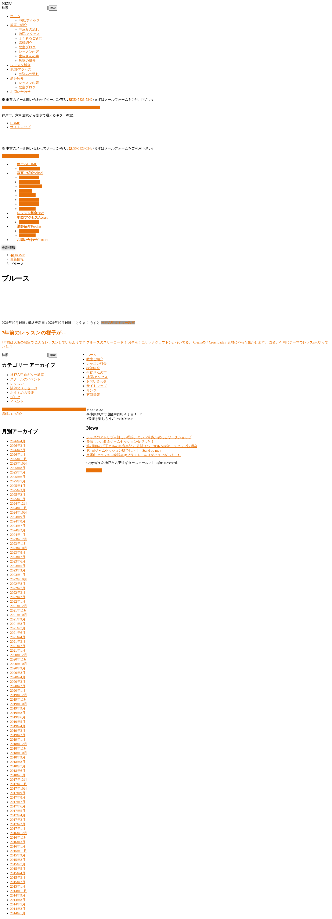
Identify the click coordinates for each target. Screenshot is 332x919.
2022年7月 (17, 588)
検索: (5, 8)
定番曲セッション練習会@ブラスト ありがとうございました (133, 455)
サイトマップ (20, 127)
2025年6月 (17, 477)
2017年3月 (17, 819)
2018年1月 (17, 775)
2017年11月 (18, 784)
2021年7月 (17, 628)
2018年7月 (17, 766)
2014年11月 (18, 891)
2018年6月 (17, 770)
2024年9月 (17, 517)
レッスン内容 (29, 51)
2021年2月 (17, 646)
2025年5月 (17, 481)
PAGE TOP (94, 470)
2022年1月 (17, 601)
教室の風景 (27, 60)
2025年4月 (17, 485)
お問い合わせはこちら (20, 156)
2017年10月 (18, 788)
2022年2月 (17, 597)
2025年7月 (17, 472)
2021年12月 (18, 606)
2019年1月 (17, 739)
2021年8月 (17, 624)
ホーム (15, 16)
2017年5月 (17, 811)
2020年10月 (18, 664)
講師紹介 (25, 43)
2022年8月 (17, 583)
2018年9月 (17, 757)
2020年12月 (18, 655)
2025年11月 (18, 459)
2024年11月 (18, 508)
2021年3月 (17, 641)
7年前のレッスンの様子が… (34, 332)
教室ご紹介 (18, 25)
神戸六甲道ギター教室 (118, 322)
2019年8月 (17, 713)
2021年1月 (17, 650)
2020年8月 (17, 673)
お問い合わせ (20, 92)
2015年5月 (17, 868)
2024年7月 (17, 526)
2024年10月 (18, 512)
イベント (17, 401)
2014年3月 (17, 909)
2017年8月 (17, 797)
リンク (91, 390)
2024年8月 (17, 521)
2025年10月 (18, 463)
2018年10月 (18, 753)
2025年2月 (17, 494)
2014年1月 (17, 913)
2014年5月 (17, 904)
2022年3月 (17, 592)
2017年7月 (17, 802)
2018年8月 (17, 762)
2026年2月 (17, 450)
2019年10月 (18, 704)
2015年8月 (17, 860)
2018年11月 (18, 748)
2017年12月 (18, 779)
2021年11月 (18, 610)
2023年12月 (18, 539)
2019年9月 (17, 708)
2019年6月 (17, 717)
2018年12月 (18, 744)
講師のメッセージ (23, 388)
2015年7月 (17, 864)
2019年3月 (17, 730)
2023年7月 (17, 557)
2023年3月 (17, 570)
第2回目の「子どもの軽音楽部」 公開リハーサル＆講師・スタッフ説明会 (141, 446)
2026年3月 (17, 445)
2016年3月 (17, 842)
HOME (15, 123)
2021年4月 (17, 637)
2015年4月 (17, 873)
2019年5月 (17, 721)
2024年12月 (18, 503)
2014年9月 (17, 895)
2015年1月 (17, 886)
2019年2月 (17, 735)
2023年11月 (18, 543)
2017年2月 (17, 824)
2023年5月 (17, 566)
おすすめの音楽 (22, 392)
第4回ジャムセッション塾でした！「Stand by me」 (124, 450)
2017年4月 (17, 815)
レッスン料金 (20, 65)
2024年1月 (17, 534)
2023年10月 (18, 548)
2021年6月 (17, 632)
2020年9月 (17, 668)
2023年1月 (17, 575)
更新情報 (93, 395)
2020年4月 (17, 677)
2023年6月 (17, 561)
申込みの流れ (29, 29)
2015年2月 (17, 882)
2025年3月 (17, 490)
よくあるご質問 (30, 38)
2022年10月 (18, 579)
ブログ (15, 397)
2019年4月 (17, 726)
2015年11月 (18, 851)
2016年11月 (18, 837)
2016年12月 (18, 833)
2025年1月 (17, 499)
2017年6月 (17, 806)
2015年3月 (17, 877)
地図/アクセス (29, 20)
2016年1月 (17, 846)
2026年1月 (17, 454)
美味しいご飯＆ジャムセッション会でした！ (120, 441)
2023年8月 (17, 552)
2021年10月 (18, 615)
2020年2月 (17, 686)
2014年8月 (17, 900)
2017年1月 (17, 828)
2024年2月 (17, 530)
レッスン (17, 383)
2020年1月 (17, 690)
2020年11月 (18, 659)
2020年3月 (17, 681)
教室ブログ (27, 47)
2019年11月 (18, 699)
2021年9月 (17, 619)
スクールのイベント (25, 379)
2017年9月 (17, 793)
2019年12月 (18, 695)
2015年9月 (17, 855)
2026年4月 (17, 441)
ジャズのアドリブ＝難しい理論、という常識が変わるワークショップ (138, 437)
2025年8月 (17, 468)
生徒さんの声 (29, 56)
